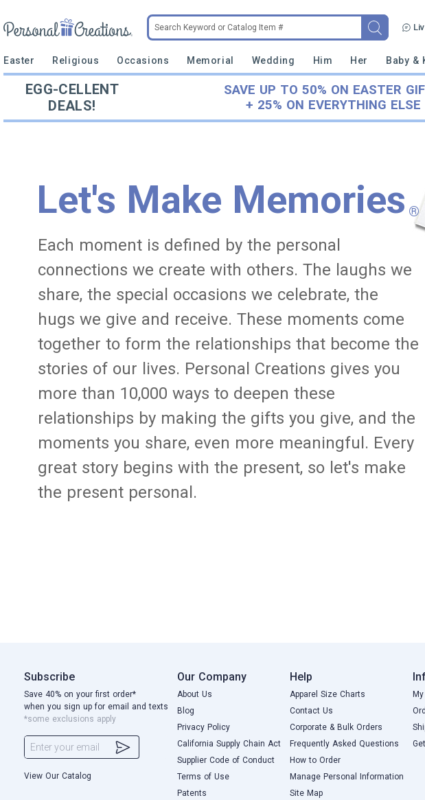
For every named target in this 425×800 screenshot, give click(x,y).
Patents (192, 793)
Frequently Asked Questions (344, 743)
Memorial (210, 60)
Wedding (273, 60)
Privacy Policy (203, 727)
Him (323, 60)
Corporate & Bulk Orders (336, 727)
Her (359, 60)
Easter (18, 60)
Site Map (306, 793)
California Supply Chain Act (229, 743)
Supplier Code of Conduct (226, 760)
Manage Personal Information (347, 776)
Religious (75, 60)
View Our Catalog (57, 776)
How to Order (315, 760)
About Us (194, 694)
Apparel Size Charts (327, 694)
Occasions (143, 60)
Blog (185, 711)
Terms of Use (203, 776)
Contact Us (311, 711)
